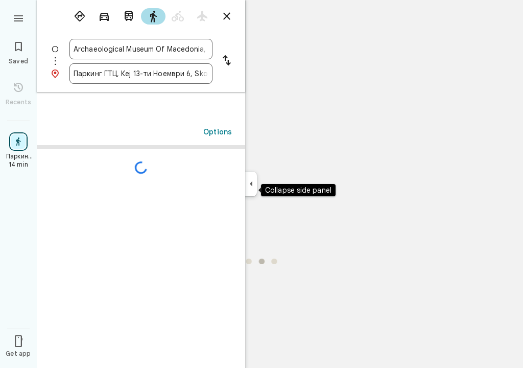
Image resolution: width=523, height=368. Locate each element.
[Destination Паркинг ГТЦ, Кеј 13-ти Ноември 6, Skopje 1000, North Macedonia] (141, 73)
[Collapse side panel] (251, 184)
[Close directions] (226, 16)
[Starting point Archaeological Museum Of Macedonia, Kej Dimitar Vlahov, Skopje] (141, 49)
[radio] (79, 16)
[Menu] (18, 17)
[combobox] (141, 49)
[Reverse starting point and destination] (226, 61)
